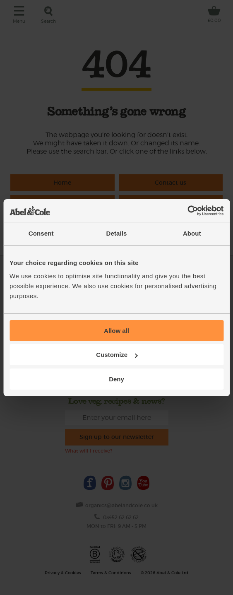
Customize (116, 354)
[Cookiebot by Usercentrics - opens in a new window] (187, 210)
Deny (116, 379)
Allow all (116, 330)
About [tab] (192, 233)
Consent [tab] (41, 233)
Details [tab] (116, 233)
